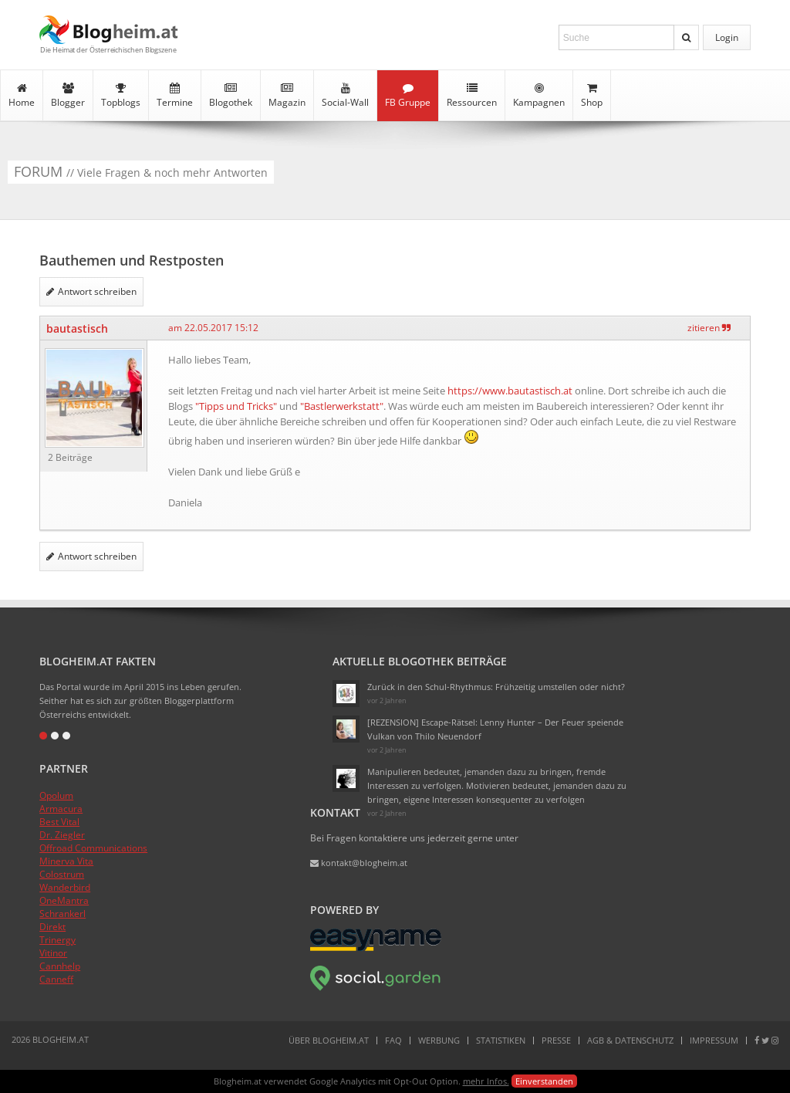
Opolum (56, 795)
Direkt (52, 926)
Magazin (287, 96)
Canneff (56, 979)
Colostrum (61, 874)
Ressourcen (472, 96)
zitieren (709, 327)
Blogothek (230, 96)
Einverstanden (544, 1081)
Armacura (61, 808)
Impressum (714, 1040)
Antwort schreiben (91, 291)
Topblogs (120, 96)
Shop (592, 96)
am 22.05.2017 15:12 (213, 327)
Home (21, 96)
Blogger (68, 96)
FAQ (393, 1040)
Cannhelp (59, 966)
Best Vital (59, 821)
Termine (175, 96)
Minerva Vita (66, 861)
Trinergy (57, 939)
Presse (556, 1040)
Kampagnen (539, 96)
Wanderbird (64, 887)
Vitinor (53, 952)
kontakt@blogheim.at (358, 862)
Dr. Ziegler (62, 834)
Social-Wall (345, 96)
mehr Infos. (486, 1081)
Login (726, 37)
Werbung (439, 1040)
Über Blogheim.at (329, 1040)
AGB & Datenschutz (630, 1040)
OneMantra (64, 900)
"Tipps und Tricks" (236, 406)
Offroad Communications (93, 847)
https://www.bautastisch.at (509, 391)
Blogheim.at (108, 29)
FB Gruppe (407, 96)
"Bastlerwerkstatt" (341, 406)
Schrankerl (62, 913)
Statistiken (500, 1040)
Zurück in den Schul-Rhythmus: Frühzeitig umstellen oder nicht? (496, 686)
